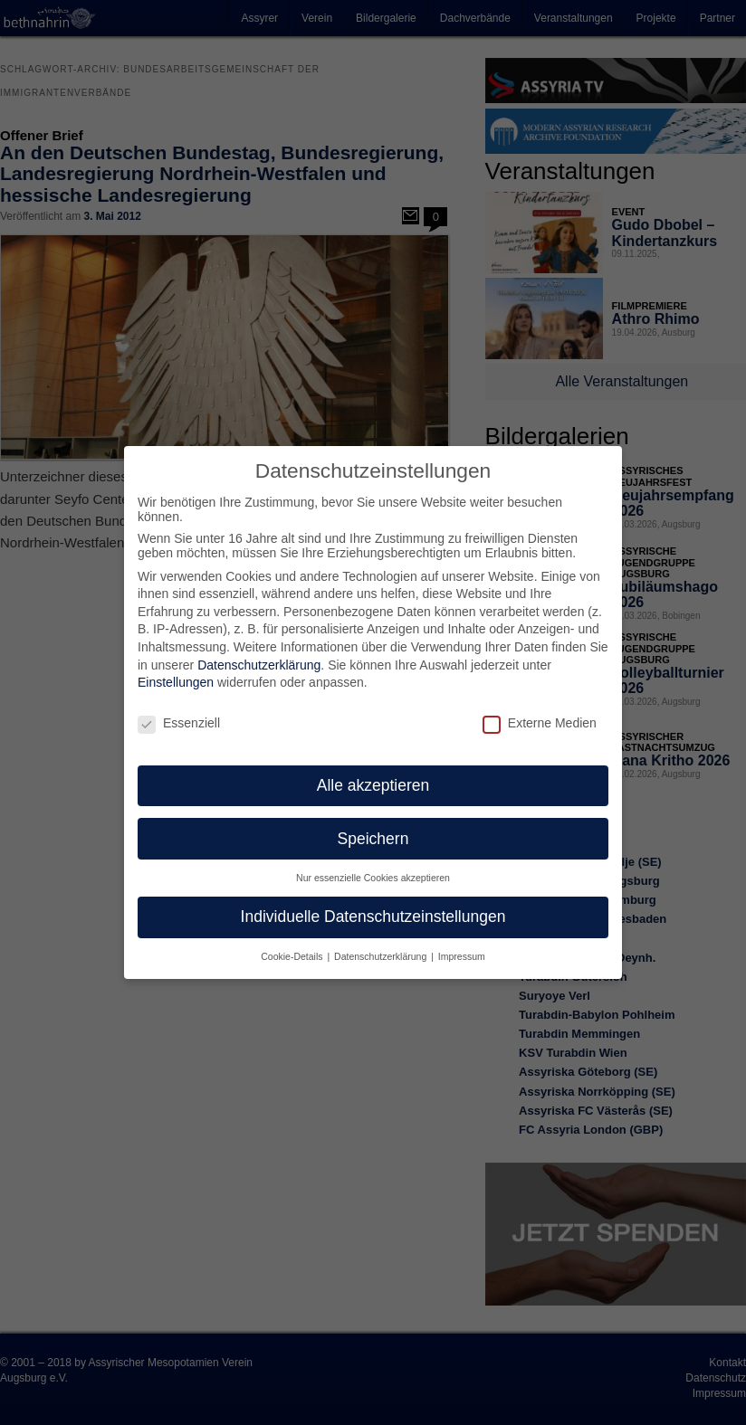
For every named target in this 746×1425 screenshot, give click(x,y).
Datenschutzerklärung (258, 656)
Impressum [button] (461, 947)
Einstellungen (176, 673)
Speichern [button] (373, 830)
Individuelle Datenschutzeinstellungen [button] (373, 908)
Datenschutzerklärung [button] (381, 947)
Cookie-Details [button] (293, 947)
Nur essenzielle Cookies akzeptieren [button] (373, 869)
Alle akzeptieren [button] (373, 776)
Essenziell (179, 714)
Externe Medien (540, 714)
